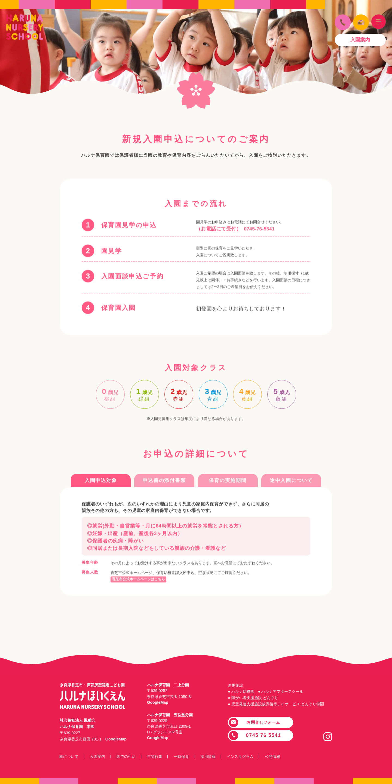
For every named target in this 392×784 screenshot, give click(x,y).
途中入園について (291, 498)
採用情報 (213, 756)
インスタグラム (246, 756)
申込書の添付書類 (164, 498)
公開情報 (279, 756)
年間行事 (158, 756)
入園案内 (98, 756)
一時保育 (185, 756)
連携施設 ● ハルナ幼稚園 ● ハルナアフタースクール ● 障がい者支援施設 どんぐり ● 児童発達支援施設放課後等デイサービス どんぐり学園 (276, 694)
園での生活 (128, 756)
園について (69, 756)
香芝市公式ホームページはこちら (140, 597)
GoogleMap (116, 739)
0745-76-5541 (259, 264)
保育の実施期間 (227, 498)
